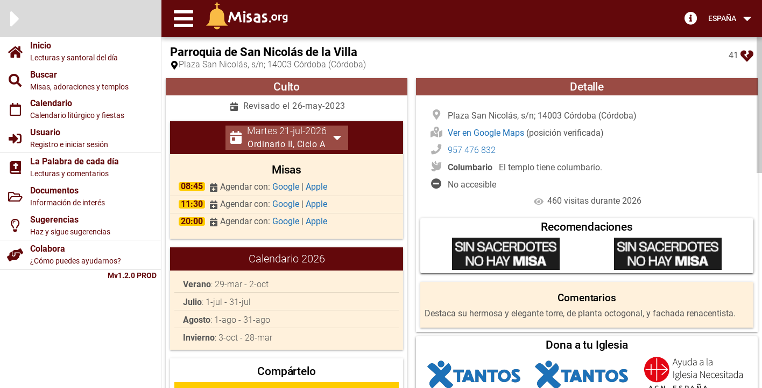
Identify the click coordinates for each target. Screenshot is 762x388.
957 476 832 (472, 150)
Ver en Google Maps (487, 133)
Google (286, 187)
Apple (316, 187)
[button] (183, 18)
